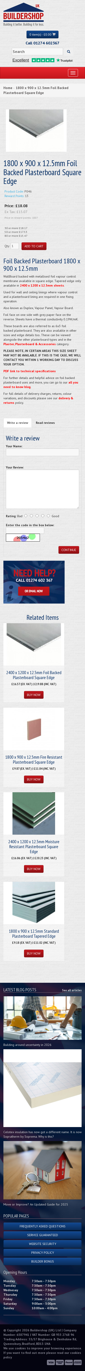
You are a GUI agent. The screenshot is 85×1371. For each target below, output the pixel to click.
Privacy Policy (42, 1253)
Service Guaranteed (42, 1235)
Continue (68, 550)
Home (7, 88)
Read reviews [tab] (45, 423)
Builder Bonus (42, 1261)
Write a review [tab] (17, 423)
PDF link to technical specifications (29, 371)
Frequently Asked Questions (43, 1226)
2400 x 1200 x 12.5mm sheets (42, 285)
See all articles (72, 990)
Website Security (42, 1244)
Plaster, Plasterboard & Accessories (29, 344)
